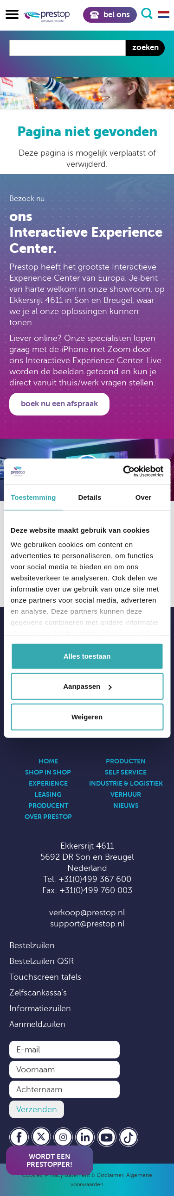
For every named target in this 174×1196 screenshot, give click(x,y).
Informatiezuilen (40, 1008)
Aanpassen (87, 686)
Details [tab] (89, 497)
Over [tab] (143, 497)
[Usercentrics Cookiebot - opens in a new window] (123, 472)
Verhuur (125, 794)
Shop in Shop (48, 772)
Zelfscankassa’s (38, 992)
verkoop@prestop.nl (87, 912)
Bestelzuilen (32, 945)
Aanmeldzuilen (37, 1024)
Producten (126, 761)
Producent (48, 805)
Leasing (48, 794)
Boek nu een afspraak (59, 403)
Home (48, 761)
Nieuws (126, 805)
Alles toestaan (87, 656)
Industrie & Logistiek (126, 783)
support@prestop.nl (87, 923)
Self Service (126, 772)
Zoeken (145, 47)
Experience (48, 783)
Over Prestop (48, 816)
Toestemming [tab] (33, 497)
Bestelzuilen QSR (41, 961)
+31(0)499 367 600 (94, 879)
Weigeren (87, 716)
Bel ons (110, 14)
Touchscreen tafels (45, 977)
